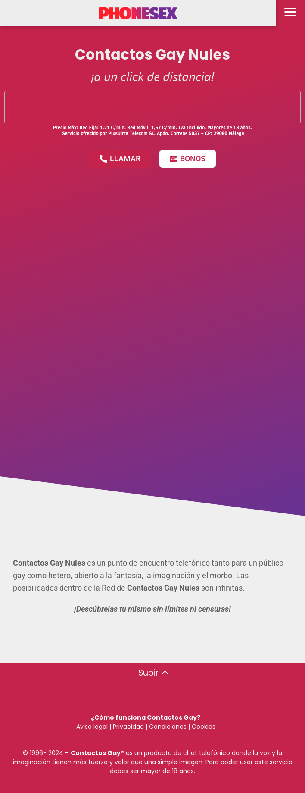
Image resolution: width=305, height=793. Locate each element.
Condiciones (167, 726)
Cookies (203, 726)
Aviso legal (92, 726)
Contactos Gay (96, 753)
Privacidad (128, 726)
